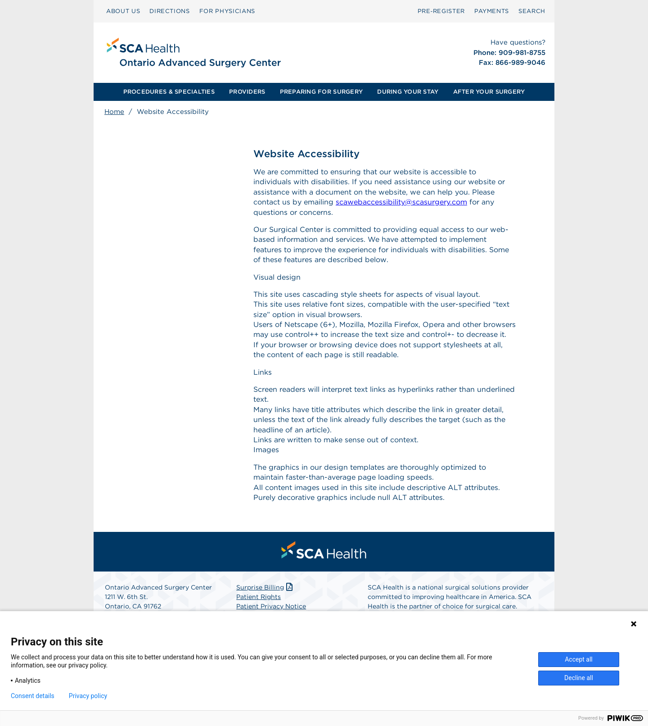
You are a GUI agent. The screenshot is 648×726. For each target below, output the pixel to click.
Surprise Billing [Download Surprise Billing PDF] (265, 587)
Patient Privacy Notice (271, 606)
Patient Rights (258, 596)
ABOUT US (123, 11)
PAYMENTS (491, 11)
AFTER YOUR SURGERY (489, 91)
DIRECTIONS (169, 11)
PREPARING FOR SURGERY (321, 91)
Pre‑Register (441, 11)
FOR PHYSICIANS (227, 11)
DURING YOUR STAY (407, 91)
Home (114, 112)
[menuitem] (123, 11)
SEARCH (531, 11)
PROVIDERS (247, 91)
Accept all (579, 659)
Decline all (578, 677)
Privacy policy (88, 695)
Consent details (32, 695)
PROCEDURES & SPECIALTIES (169, 91)
